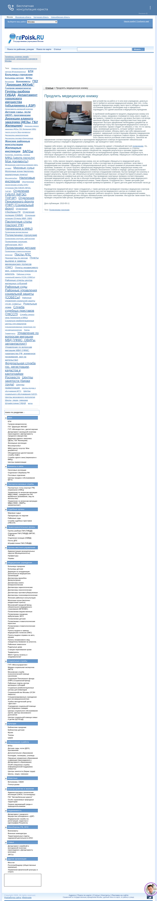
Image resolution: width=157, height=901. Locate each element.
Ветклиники (9, 81)
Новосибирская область (60, 17)
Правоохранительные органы (21, 527)
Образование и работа (18, 742)
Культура (12, 723)
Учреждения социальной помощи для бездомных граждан (22, 707)
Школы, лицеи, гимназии (16, 400)
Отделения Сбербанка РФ (19, 473)
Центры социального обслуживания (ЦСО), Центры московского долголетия (21, 394)
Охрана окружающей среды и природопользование (20, 805)
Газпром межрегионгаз (18, 88)
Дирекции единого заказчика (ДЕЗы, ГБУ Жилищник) (21, 122)
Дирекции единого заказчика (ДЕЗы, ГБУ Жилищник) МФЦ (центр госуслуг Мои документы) (22, 129)
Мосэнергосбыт (11, 178)
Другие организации (17, 859)
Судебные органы (16, 509)
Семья (11, 842)
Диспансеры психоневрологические (23, 595)
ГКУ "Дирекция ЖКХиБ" (21, 82)
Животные (12, 778)
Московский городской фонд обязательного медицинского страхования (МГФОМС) (20, 607)
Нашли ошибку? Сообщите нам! (136, 21)
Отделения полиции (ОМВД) (19, 538)
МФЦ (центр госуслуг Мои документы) (20, 159)
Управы (11, 558)
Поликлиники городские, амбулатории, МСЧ (18, 615)
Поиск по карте (43, 49)
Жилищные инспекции (17, 443)
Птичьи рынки (13, 784)
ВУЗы (29, 78)
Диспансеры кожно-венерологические (16, 584)
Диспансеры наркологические (16, 135)
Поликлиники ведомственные (16, 232)
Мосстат (11, 862)
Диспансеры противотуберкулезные (19, 138)
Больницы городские (19, 74)
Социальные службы (17, 661)
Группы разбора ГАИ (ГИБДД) (20, 531)
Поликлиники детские (20, 247)
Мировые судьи (23, 167)
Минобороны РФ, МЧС (18, 827)
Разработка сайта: (12, 897)
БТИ (30, 71)
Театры (27, 330)
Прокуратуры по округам (16, 258)
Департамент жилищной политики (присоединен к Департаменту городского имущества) (22, 434)
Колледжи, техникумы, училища (17, 155)
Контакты (105, 895)
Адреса (72, 895)
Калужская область (41, 17)
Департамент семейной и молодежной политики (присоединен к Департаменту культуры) (20, 849)
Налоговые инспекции (17, 470)
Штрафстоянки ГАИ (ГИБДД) (20, 543)
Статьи (57, 49)
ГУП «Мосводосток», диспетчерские (23, 429)
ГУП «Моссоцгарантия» (17, 665)
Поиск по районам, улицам (20, 49)
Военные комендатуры (17, 833)
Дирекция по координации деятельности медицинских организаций (19, 573)
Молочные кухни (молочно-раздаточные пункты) (19, 601)
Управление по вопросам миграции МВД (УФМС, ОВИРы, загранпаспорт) (22, 338)
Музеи (10, 732)
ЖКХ (10, 418)
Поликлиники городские (59, 210)
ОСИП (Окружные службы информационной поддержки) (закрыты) (20, 767)
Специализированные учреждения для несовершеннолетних (22, 698)
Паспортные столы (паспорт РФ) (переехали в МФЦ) (19, 225)
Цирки (10, 738)
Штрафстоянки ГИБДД (15, 403)
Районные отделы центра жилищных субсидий (18, 684)
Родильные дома (15, 647)
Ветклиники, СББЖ (16, 782)
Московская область (23, 17)
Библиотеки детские (16, 730)
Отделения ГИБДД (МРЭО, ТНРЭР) (17, 194)
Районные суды (16, 286)
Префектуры (13, 556)
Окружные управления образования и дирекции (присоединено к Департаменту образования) (23, 760)
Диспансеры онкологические (20, 590)
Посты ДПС (23, 254)
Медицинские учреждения (20, 562)
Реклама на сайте (120, 895)
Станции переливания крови (19, 649)
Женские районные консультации (22, 598)
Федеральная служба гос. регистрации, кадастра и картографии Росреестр (20, 370)
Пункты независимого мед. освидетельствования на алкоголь (21, 270)
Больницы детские (14, 78)
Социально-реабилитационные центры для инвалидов (21, 689)
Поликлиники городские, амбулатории (20, 238)
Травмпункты (10, 333)
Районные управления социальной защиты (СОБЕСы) (21, 294)
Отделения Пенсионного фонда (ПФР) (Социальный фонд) (19, 203)
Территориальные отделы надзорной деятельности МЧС (20, 837)
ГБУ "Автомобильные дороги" (20, 797)
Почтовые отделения (16, 475)
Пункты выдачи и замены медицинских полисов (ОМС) (20, 631)
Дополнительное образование (20, 753)
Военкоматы (23, 81)
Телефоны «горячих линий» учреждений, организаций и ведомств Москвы (21, 59)
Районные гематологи (17, 644)
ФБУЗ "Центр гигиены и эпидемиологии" (17, 656)
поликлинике (138, 146)
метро (30, 403)
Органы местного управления (21, 547)
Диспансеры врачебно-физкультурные (17, 579)
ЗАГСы (28, 151)
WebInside (27, 897)
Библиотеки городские (17, 727)
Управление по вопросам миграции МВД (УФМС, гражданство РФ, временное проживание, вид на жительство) (20, 353)
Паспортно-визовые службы (21, 484)
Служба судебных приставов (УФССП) (19, 310)
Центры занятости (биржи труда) (19, 381)
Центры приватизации (17, 462)
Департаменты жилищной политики (19, 109)
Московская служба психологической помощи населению (18, 674)
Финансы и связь (15, 466)
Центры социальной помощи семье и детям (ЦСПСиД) (22, 718)
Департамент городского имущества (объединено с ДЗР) (21, 100)
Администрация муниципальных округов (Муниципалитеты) (21, 552)
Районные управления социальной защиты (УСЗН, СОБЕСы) (20, 301)
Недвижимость (14, 810)
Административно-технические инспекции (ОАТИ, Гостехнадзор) (21, 793)
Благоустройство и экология (21, 789)
